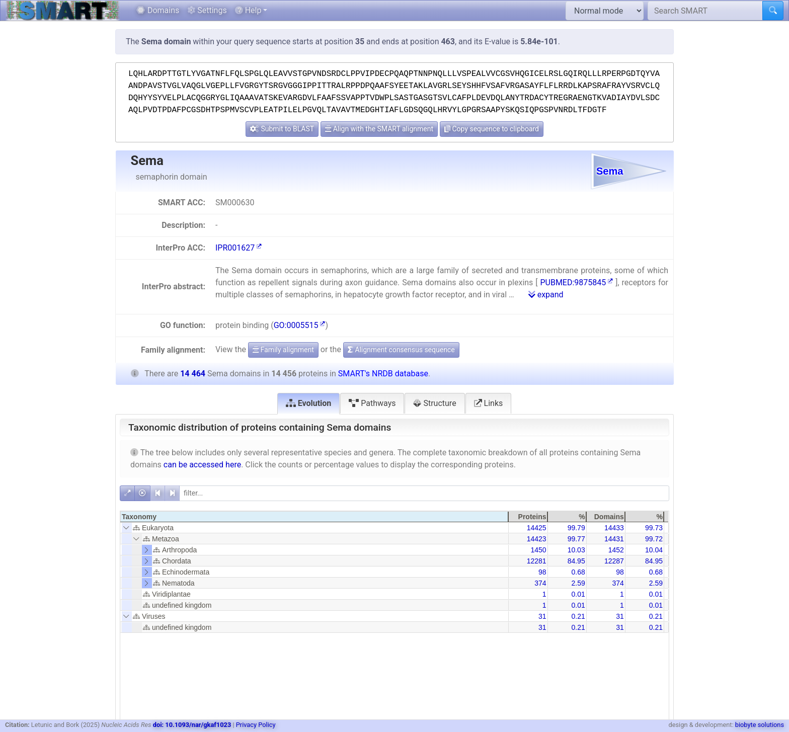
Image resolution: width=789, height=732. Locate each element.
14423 (536, 539)
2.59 (578, 583)
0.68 (578, 572)
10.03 (576, 550)
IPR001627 (238, 248)
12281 (536, 561)
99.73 (654, 528)
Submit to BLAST (282, 129)
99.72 (654, 539)
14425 (536, 528)
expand (546, 294)
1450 (538, 550)
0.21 (578, 616)
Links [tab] (488, 403)
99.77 (576, 539)
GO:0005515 (300, 325)
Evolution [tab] (309, 403)
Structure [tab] (434, 403)
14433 (614, 528)
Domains (157, 10)
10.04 (654, 550)
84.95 (576, 561)
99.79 (576, 528)
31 (542, 616)
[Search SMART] (705, 10)
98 (542, 572)
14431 (614, 539)
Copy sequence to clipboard (491, 129)
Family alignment (283, 350)
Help (248, 10)
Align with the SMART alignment (379, 129)
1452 (616, 550)
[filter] (424, 493)
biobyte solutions (759, 724)
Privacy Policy (256, 724)
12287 (614, 561)
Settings (206, 10)
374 (540, 583)
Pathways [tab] (372, 403)
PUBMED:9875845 (576, 282)
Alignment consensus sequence (401, 350)
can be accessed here (202, 464)
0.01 (578, 594)
